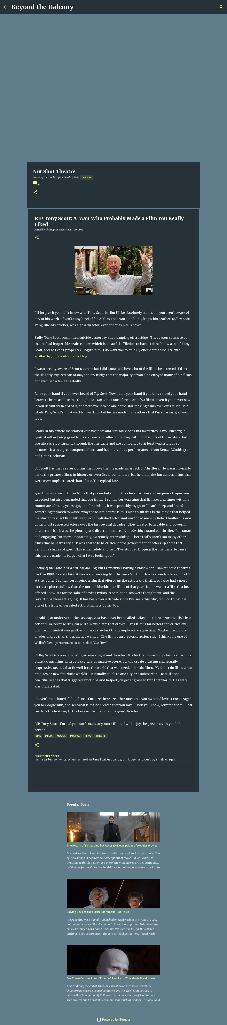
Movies (61, 736)
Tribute (101, 736)
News (88, 736)
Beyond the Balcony (42, 7)
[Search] (221, 7)
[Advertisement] (113, 133)
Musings (75, 736)
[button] (35, 192)
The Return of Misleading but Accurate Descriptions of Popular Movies (112, 845)
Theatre (86, 177)
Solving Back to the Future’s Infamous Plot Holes (98, 911)
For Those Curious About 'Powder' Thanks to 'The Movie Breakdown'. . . (113, 978)
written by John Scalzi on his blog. (61, 356)
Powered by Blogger (113, 1019)
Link (38, 736)
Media (48, 736)
